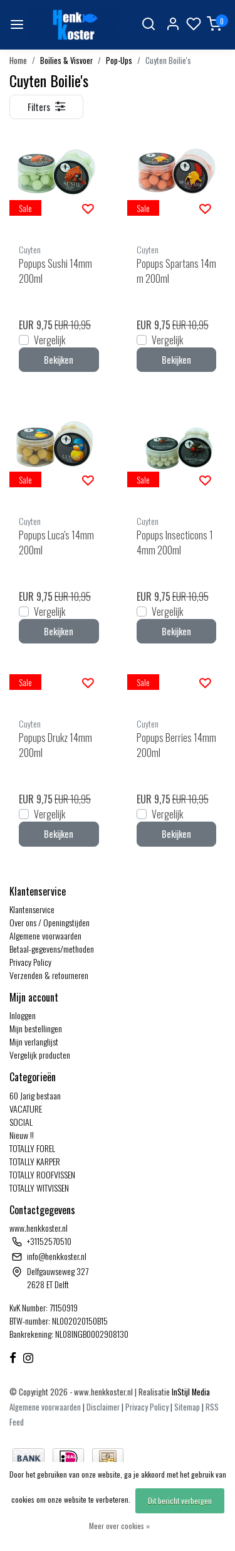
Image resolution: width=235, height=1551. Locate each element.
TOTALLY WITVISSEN (39, 1187)
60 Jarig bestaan (35, 1095)
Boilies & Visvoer (66, 60)
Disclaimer (103, 1407)
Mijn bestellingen (35, 1028)
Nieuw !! (21, 1134)
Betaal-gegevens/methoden (51, 948)
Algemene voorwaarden (45, 935)
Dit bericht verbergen (180, 1500)
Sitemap (187, 1407)
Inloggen (22, 1015)
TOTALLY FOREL (32, 1148)
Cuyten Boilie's (168, 60)
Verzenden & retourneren (48, 975)
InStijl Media (190, 1392)
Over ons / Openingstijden (49, 922)
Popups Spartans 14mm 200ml (176, 271)
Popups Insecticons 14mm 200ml (175, 542)
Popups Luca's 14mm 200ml (56, 542)
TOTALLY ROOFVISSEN (42, 1174)
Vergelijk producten (39, 1054)
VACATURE (25, 1108)
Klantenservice (32, 909)
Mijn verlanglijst (33, 1041)
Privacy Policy (30, 961)
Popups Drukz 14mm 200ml (55, 745)
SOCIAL (21, 1121)
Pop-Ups (119, 60)
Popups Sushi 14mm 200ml (55, 271)
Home (18, 60)
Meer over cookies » (119, 1525)
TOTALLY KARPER (34, 1161)
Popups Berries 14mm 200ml (176, 745)
